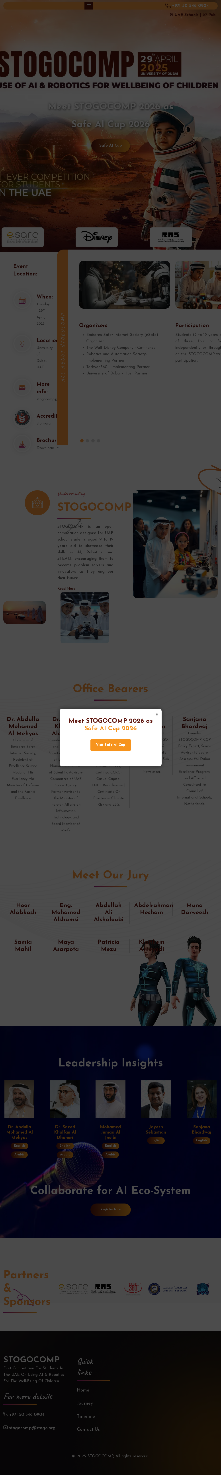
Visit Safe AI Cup (110, 745)
